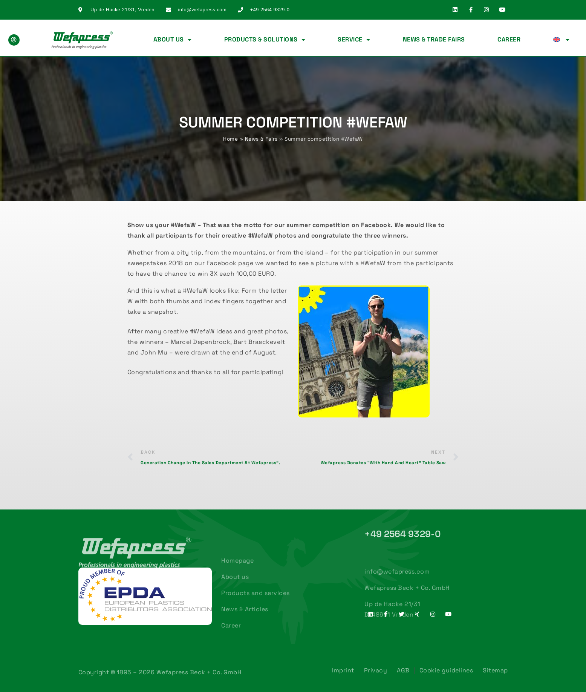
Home (230, 139)
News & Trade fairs (434, 39)
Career (508, 39)
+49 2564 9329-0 (402, 534)
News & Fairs (261, 139)
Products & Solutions (265, 39)
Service (354, 39)
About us (172, 39)
